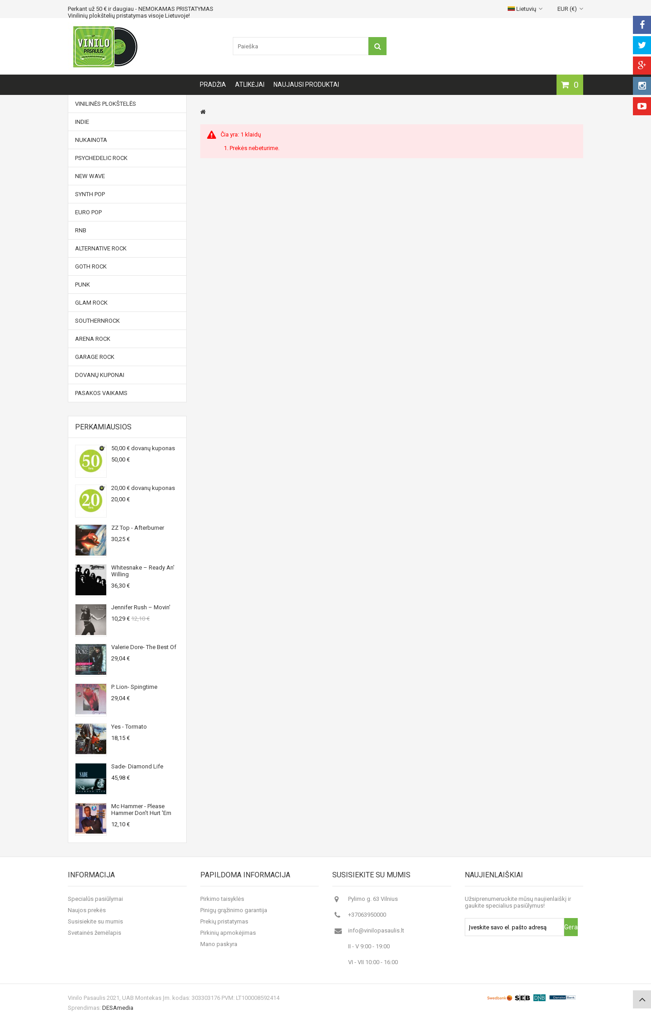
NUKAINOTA (91, 140)
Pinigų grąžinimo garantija (233, 910)
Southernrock (97, 320)
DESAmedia (117, 1007)
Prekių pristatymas (224, 921)
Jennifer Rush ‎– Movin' (140, 607)
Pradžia (213, 84)
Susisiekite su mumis (95, 921)
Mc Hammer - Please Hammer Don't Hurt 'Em (141, 809)
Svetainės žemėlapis (94, 932)
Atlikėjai (249, 84)
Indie (82, 121)
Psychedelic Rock (101, 158)
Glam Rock (91, 302)
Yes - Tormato (129, 726)
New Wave (90, 176)
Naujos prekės (87, 910)
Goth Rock (91, 266)
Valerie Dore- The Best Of (143, 647)
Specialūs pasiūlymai (95, 898)
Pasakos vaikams (101, 393)
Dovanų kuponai (99, 375)
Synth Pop (90, 194)
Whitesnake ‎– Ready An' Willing (143, 571)
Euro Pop (88, 212)
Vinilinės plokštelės (105, 103)
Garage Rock (94, 356)
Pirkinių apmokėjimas (228, 932)
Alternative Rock (101, 248)
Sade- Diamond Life (137, 766)
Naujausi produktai (306, 84)
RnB (80, 230)
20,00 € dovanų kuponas (143, 488)
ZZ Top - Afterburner (137, 527)
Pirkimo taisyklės (222, 898)
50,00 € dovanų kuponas (143, 448)
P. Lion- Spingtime (134, 686)
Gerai (571, 927)
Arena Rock (92, 338)
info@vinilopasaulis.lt (376, 930)
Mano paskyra (218, 944)
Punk (82, 284)
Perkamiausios (103, 427)
